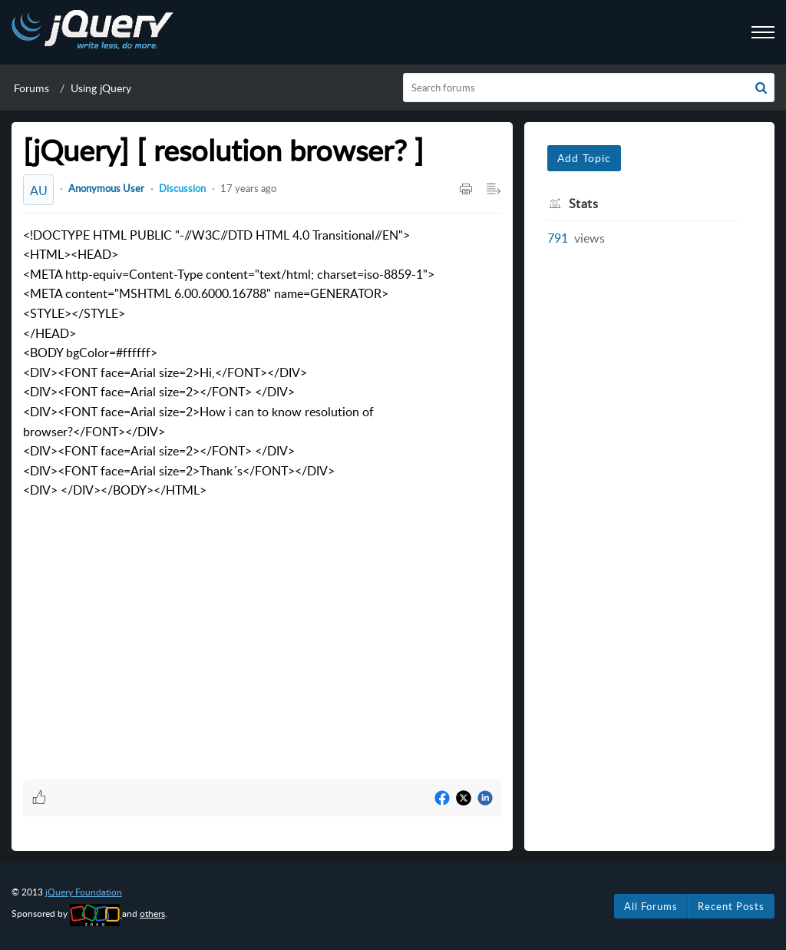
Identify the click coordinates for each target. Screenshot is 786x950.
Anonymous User (106, 188)
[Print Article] (466, 190)
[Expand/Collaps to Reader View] (493, 190)
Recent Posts (731, 906)
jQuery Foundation (83, 892)
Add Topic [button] (584, 158)
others (152, 913)
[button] (761, 87)
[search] (589, 87)
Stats (584, 203)
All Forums (651, 906)
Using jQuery (101, 88)
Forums (31, 88)
